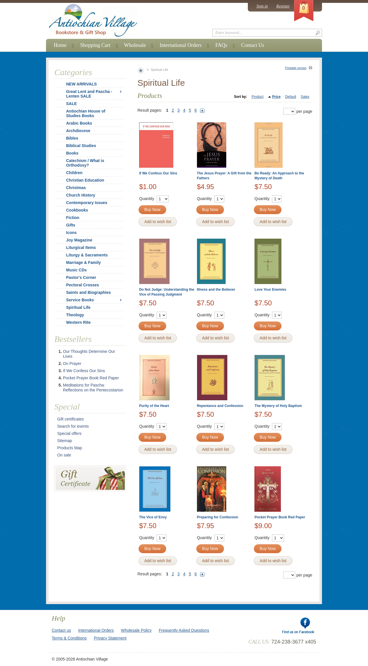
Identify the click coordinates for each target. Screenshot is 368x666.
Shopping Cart (95, 45)
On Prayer (72, 363)
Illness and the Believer (216, 290)
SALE (71, 103)
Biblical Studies (81, 145)
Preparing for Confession (217, 517)
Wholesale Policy (136, 630)
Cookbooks (77, 210)
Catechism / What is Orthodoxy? (85, 163)
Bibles (72, 138)
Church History (80, 195)
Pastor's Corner (81, 277)
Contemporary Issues (86, 202)
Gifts (70, 225)
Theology (75, 315)
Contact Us (252, 45)
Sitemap (64, 440)
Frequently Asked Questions (184, 630)
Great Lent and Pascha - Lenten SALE (89, 93)
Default (290, 97)
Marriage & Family (83, 262)
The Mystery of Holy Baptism (278, 406)
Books (72, 153)
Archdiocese (78, 130)
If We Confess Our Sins (158, 173)
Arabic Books (79, 123)
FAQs (221, 45)
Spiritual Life (78, 307)
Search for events (73, 426)
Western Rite (78, 322)
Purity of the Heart (154, 406)
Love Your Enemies (270, 290)
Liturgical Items (81, 247)
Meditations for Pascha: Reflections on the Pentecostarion (93, 387)
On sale (64, 455)
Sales (305, 97)
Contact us (61, 630)
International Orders (180, 45)
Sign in (262, 6)
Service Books (80, 300)
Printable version (295, 68)
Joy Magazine (79, 240)
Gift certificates (70, 419)
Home (60, 45)
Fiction (72, 217)
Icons (71, 232)
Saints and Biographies (88, 292)
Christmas (72, 187)
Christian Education (85, 180)
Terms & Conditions (69, 638)
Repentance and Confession (220, 406)
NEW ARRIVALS (81, 84)
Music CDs (76, 270)
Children (74, 172)
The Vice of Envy (153, 517)
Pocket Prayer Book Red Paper (279, 517)
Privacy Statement (110, 638)
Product (257, 97)
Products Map (69, 448)
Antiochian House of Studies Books (85, 113)
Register (283, 6)
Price (276, 97)
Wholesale (135, 45)
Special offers (69, 433)
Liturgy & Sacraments (87, 255)
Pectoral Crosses (82, 285)
